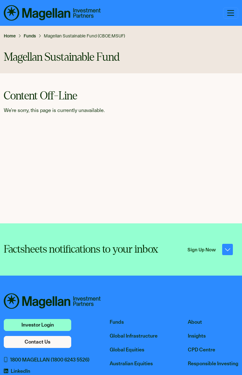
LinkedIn (17, 371)
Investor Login (37, 325)
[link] (12, 35)
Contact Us (37, 342)
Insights (197, 336)
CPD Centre (201, 350)
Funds (117, 322)
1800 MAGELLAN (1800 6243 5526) (46, 360)
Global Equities (127, 350)
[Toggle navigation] (230, 13)
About (195, 322)
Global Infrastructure (134, 336)
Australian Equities (131, 364)
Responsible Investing (213, 364)
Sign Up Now (210, 249)
